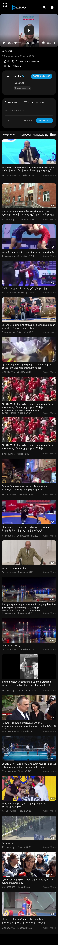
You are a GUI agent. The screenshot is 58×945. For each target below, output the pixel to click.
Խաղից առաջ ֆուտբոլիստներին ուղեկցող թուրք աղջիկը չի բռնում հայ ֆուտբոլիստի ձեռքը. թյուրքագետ (26, 685)
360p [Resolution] (49, 43)
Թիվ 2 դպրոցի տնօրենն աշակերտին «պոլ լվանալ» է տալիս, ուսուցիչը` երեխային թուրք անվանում (28, 214)
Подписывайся (41, 76)
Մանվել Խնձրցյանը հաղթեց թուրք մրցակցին (28, 252)
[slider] (18, 42)
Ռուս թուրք (8, 843)
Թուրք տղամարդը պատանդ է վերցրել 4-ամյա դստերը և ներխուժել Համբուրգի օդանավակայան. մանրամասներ (29, 607)
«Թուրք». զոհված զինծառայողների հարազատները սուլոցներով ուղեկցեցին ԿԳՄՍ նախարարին (29, 726)
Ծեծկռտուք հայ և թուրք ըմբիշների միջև (25, 288)
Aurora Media (15, 76)
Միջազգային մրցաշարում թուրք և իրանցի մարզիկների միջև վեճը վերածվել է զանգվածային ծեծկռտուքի (26, 530)
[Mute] (43, 42)
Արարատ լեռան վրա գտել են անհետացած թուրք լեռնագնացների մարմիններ (27, 366)
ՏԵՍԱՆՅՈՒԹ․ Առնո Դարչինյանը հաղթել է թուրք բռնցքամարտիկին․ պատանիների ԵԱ (29, 765)
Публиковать (44, 120)
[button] (52, 7)
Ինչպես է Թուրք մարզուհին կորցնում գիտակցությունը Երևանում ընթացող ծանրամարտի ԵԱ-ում (23, 922)
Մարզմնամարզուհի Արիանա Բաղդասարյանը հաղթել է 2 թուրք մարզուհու (28, 326)
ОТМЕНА (28, 120)
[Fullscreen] (53, 42)
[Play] (4, 42)
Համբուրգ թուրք (11, 645)
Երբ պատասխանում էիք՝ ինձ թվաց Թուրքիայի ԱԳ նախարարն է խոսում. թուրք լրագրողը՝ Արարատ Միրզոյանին (29, 170)
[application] (29, 30)
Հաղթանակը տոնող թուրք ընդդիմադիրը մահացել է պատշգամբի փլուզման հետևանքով (25, 489)
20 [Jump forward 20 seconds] (38, 43)
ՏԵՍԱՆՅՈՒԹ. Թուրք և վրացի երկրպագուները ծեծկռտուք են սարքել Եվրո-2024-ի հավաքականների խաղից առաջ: (28, 407)
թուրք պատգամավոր (14, 568)
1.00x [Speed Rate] (33, 43)
